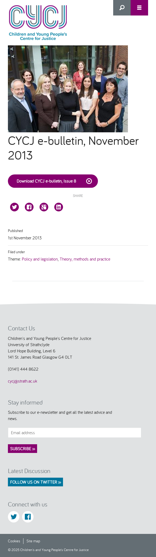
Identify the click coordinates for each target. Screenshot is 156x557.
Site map (33, 540)
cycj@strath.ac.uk (22, 381)
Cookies (14, 540)
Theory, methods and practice (85, 259)
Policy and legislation (40, 259)
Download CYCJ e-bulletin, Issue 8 (55, 181)
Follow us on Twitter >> (35, 482)
